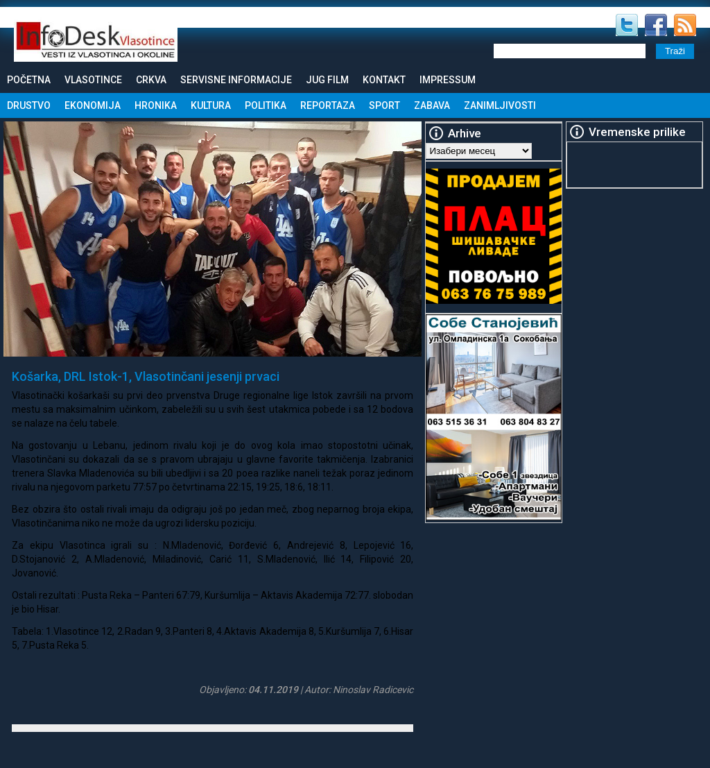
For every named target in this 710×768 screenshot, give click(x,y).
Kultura (211, 105)
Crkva (151, 79)
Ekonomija (92, 105)
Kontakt (384, 79)
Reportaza (327, 105)
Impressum (447, 79)
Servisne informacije (236, 79)
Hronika (156, 105)
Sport (384, 105)
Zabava (432, 105)
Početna (29, 79)
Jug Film (327, 79)
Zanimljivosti (500, 105)
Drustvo (29, 105)
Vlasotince (93, 79)
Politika (265, 105)
